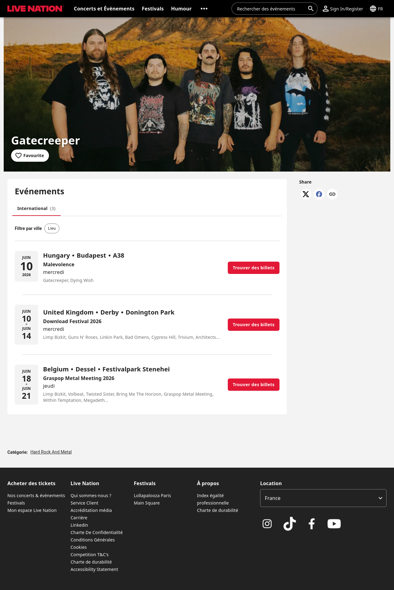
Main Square (147, 503)
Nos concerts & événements (36, 495)
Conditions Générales (92, 540)
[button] (204, 8)
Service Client (84, 503)
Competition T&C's (89, 554)
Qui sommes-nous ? (90, 495)
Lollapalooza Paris (152, 495)
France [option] (272, 498)
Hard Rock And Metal (51, 451)
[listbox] (323, 498)
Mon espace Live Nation (32, 510)
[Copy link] (332, 194)
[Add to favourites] (30, 155)
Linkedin (79, 525)
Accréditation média (91, 510)
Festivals (16, 503)
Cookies (78, 547)
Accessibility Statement (94, 569)
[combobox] (271, 9)
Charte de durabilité (91, 562)
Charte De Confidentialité (96, 532)
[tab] (36, 208)
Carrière (78, 518)
